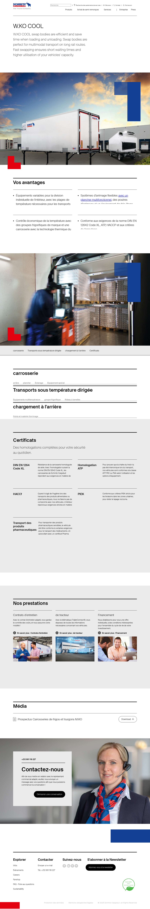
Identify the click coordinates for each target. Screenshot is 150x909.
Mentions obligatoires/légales (81, 903)
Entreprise (123, 9)
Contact (117, 5)
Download (126, 719)
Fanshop (16, 880)
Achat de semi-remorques (88, 9)
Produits (68, 9)
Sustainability (18, 889)
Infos (15, 866)
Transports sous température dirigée (44, 350)
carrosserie (18, 350)
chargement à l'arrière (75, 350)
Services (107, 9)
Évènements (18, 870)
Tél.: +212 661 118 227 (46, 870)
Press (133, 9)
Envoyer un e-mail (45, 866)
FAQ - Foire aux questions (23, 884)
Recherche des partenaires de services (88, 5)
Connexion (128, 5)
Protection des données (54, 903)
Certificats (94, 350)
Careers (16, 875)
